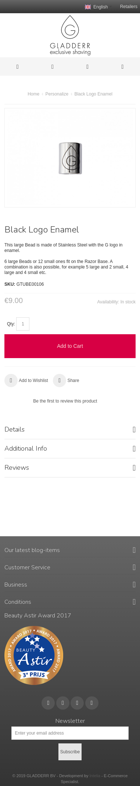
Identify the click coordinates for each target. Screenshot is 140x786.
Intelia (94, 776)
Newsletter (70, 721)
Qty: (11, 324)
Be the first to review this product (65, 401)
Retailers (128, 6)
